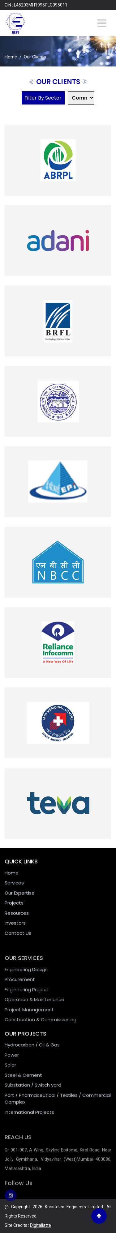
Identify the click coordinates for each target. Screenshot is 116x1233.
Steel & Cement (23, 1080)
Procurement (20, 985)
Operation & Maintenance (34, 1005)
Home (11, 57)
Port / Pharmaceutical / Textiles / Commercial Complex (58, 1104)
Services (14, 886)
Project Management (29, 1015)
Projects (14, 906)
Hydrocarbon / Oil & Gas (32, 1050)
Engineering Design (26, 975)
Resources (17, 916)
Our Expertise (20, 896)
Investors (15, 926)
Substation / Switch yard (33, 1090)
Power (12, 1060)
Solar (10, 1070)
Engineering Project (27, 995)
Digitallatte (40, 1225)
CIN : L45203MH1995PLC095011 (36, 4)
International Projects (29, 1117)
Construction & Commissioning (40, 1025)
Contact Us (18, 936)
